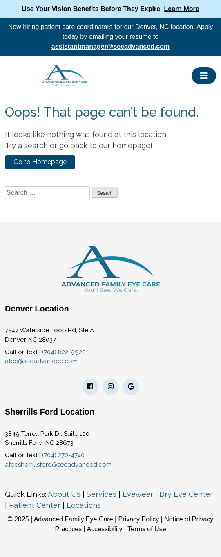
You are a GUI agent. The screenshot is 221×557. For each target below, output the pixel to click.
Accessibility (104, 528)
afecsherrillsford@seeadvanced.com (58, 464)
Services (101, 494)
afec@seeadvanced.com (41, 361)
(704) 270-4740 (63, 455)
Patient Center (34, 505)
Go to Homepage (40, 162)
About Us (64, 494)
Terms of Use (146, 528)
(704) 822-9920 (64, 352)
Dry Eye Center (186, 494)
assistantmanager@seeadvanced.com (110, 46)
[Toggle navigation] (204, 75)
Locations (84, 505)
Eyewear (138, 494)
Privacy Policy (139, 519)
